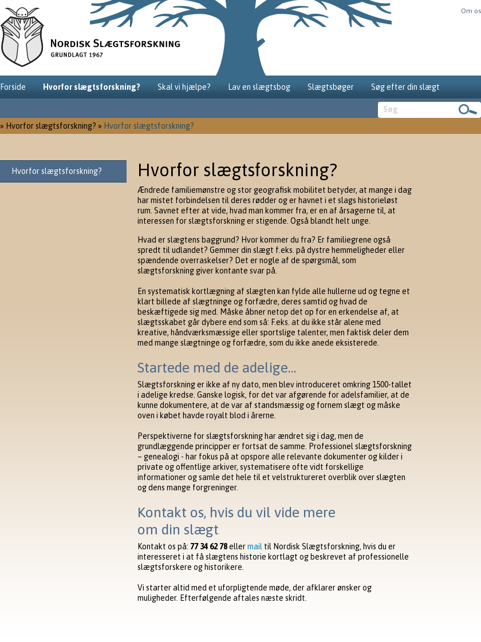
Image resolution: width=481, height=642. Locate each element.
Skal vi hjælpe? (184, 87)
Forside (13, 87)
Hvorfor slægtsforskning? (91, 87)
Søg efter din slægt (405, 87)
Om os (471, 11)
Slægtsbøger (330, 87)
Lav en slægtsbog (259, 87)
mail (254, 546)
